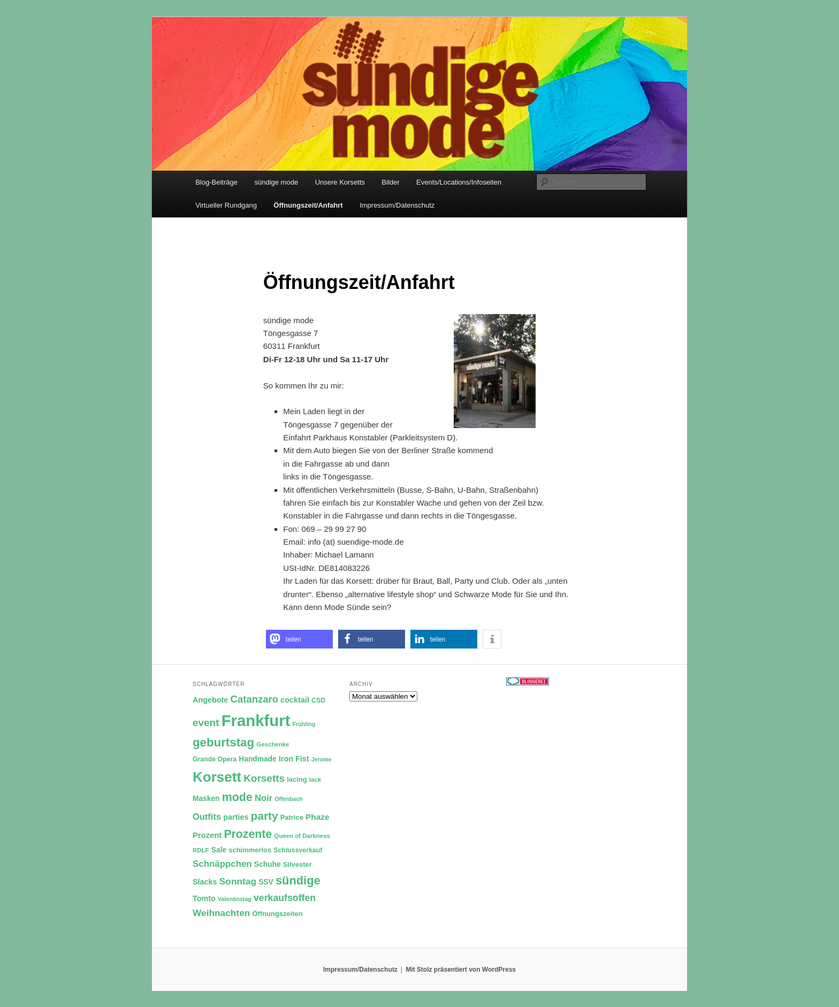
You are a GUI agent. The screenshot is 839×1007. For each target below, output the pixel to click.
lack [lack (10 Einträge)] (315, 779)
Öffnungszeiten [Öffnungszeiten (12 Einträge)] (278, 914)
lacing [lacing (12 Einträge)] (297, 779)
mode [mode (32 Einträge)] (237, 797)
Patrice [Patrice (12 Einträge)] (291, 817)
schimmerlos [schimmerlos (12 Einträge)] (249, 850)
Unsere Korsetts (340, 182)
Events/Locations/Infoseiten (458, 182)
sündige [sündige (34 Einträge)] (298, 880)
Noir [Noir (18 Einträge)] (263, 798)
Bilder (390, 182)
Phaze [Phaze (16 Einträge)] (318, 816)
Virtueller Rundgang (226, 205)
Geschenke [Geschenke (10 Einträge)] (272, 744)
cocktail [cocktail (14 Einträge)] (294, 700)
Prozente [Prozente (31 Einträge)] (248, 834)
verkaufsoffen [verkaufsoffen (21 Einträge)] (285, 897)
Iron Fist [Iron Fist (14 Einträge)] (294, 758)
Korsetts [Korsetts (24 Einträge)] (264, 778)
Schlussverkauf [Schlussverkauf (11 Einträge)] (297, 850)
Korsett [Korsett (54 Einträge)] (217, 777)
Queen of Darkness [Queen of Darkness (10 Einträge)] (302, 836)
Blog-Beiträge (216, 182)
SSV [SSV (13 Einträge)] (265, 882)
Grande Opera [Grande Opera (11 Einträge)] (215, 759)
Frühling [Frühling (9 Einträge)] (304, 724)
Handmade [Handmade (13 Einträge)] (257, 759)
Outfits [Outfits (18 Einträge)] (207, 816)
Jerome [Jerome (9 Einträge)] (321, 759)
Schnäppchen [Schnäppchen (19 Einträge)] (222, 864)
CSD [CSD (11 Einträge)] (318, 700)
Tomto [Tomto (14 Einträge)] (204, 898)
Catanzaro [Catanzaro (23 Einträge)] (255, 699)
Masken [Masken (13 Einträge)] (206, 799)
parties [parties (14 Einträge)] (235, 817)
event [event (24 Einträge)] (206, 722)
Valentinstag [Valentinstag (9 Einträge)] (234, 899)
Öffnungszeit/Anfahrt (307, 205)
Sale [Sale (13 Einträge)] (218, 850)
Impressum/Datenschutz (397, 205)
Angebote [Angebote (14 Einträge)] (210, 700)
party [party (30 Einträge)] (264, 816)
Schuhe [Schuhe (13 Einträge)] (267, 864)
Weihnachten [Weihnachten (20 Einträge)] (221, 912)
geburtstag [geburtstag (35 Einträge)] (223, 742)
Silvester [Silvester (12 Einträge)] (297, 864)
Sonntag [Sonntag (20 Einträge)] (237, 881)
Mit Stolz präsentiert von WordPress (461, 969)
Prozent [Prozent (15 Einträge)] (207, 835)
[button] (299, 639)
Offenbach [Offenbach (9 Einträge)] (288, 799)
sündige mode (276, 182)
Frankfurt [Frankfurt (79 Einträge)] (256, 720)
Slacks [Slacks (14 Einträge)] (205, 882)
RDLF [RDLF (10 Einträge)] (201, 850)
